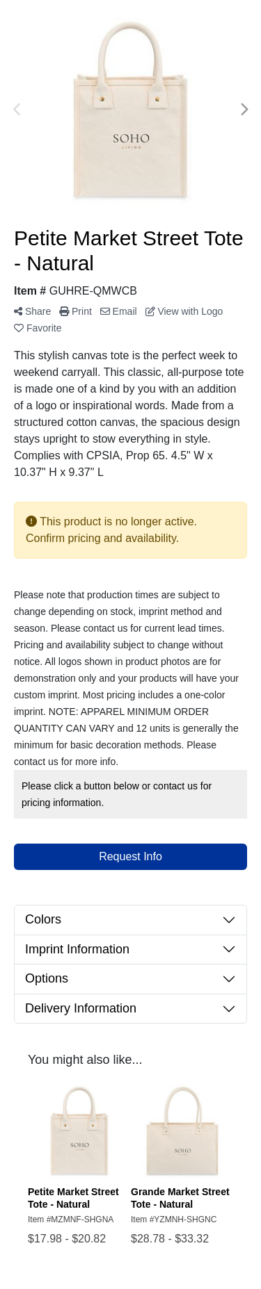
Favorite (37, 328)
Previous (17, 110)
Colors (43, 919)
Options (46, 978)
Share (32, 311)
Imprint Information (77, 949)
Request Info (130, 856)
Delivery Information (80, 1008)
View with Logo (184, 311)
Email (118, 311)
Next (244, 110)
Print (75, 311)
